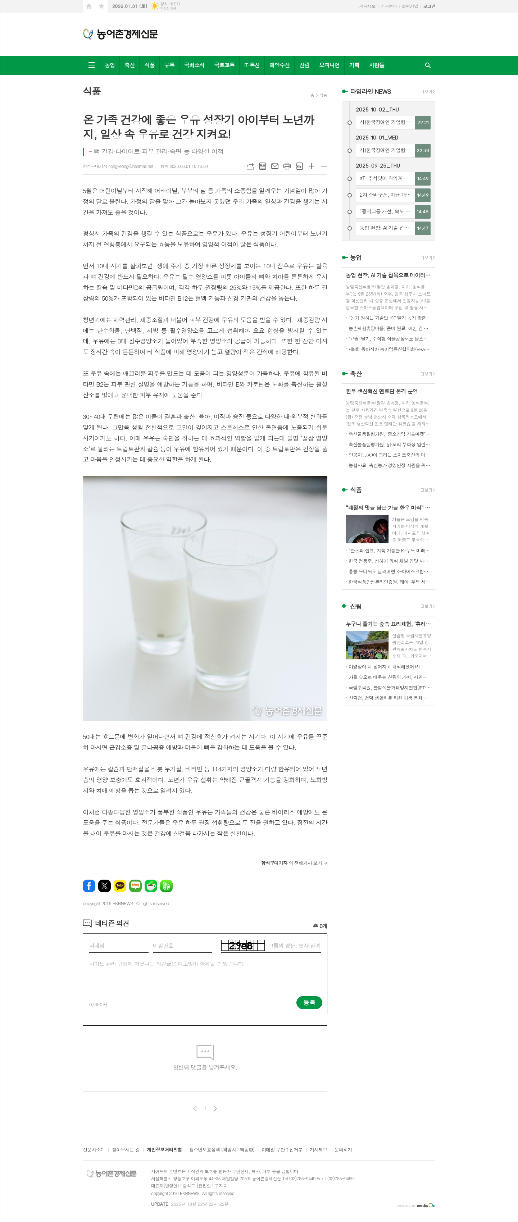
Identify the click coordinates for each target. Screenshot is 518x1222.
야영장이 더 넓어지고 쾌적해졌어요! (384, 666)
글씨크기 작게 (323, 166)
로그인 (429, 6)
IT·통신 (252, 65)
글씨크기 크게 (311, 166)
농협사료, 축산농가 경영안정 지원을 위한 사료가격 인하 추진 (390, 465)
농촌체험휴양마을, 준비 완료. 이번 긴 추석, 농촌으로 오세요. (390, 328)
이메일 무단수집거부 (282, 1150)
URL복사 (250, 166)
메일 (274, 166)
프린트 (287, 166)
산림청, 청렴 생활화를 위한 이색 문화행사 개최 (390, 697)
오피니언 (329, 65)
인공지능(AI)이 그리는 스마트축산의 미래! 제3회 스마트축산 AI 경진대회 (390, 454)
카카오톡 (120, 886)
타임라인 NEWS (370, 91)
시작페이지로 (89, 6)
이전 (195, 1108)
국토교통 (224, 65)
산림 (304, 65)
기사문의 (389, 6)
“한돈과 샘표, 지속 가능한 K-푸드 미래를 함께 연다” (390, 550)
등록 (309, 1002)
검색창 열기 (428, 65)
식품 (149, 65)
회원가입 (410, 6)
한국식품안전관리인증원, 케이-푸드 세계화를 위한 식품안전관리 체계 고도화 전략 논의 (390, 581)
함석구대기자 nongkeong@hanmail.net (118, 166)
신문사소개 (94, 1150)
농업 (110, 65)
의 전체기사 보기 (291, 862)
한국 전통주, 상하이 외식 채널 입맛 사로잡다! (390, 560)
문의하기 (343, 1150)
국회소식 (194, 65)
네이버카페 (151, 886)
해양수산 (279, 65)
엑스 (104, 886)
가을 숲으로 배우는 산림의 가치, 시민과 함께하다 (390, 677)
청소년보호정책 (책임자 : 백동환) (221, 1150)
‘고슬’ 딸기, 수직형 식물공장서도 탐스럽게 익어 (390, 338)
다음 (215, 1108)
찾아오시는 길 (126, 1150)
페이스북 (89, 886)
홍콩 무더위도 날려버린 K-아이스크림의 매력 (390, 571)
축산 (129, 65)
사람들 (376, 65)
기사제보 (367, 6)
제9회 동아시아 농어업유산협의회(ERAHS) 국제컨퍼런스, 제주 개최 (390, 349)
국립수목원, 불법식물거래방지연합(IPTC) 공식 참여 (390, 687)
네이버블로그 (135, 886)
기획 (354, 65)
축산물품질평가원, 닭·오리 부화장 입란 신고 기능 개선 (390, 444)
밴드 (166, 886)
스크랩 (299, 166)
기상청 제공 (168, 8)
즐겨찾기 (101, 6)
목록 (262, 166)
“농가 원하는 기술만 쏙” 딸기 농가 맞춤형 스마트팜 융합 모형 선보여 (390, 317)
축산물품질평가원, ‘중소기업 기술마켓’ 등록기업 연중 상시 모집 (390, 433)
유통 (169, 65)
